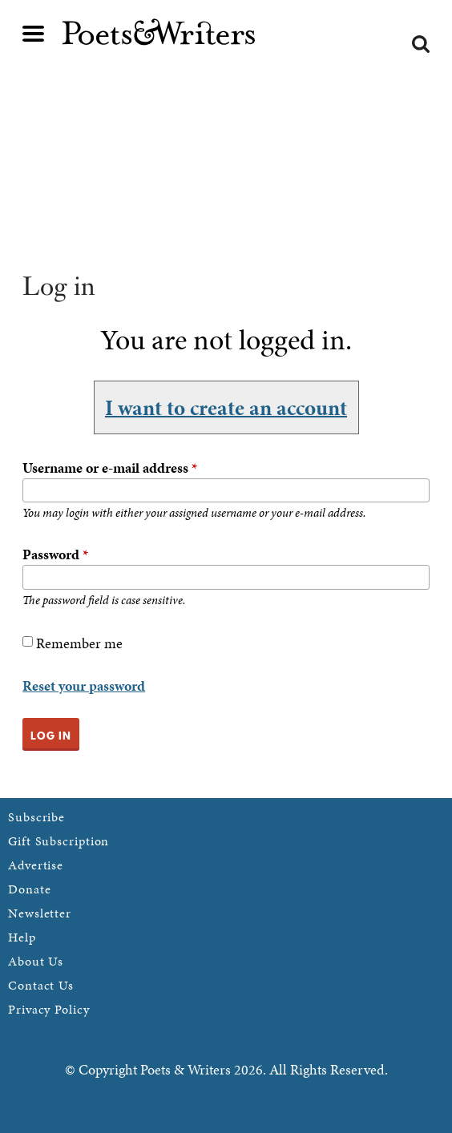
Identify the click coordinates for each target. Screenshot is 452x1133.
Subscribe (36, 817)
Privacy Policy (49, 1009)
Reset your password (83, 685)
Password (55, 554)
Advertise (35, 865)
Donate (29, 889)
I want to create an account (226, 407)
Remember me (79, 643)
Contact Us (41, 985)
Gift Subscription (58, 841)
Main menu (33, 34)
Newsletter (39, 913)
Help (22, 937)
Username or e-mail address (109, 468)
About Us (35, 961)
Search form (421, 44)
